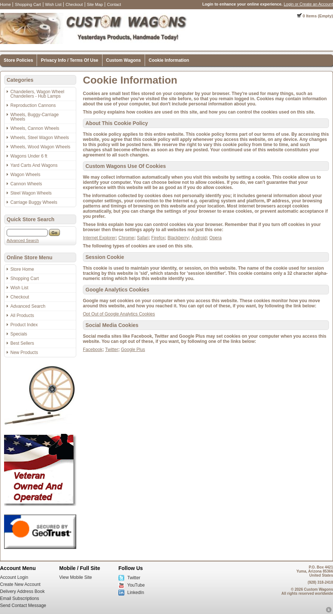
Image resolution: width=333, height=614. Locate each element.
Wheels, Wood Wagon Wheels (40, 146)
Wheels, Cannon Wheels (34, 128)
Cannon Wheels (26, 183)
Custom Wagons (123, 60)
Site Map (95, 4)
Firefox (158, 237)
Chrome (126, 237)
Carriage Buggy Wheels (33, 202)
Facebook (92, 349)
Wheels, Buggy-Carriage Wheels (34, 117)
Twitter (111, 349)
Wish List (53, 4)
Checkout (74, 4)
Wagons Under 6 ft (28, 156)
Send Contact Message (23, 605)
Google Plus (133, 349)
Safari (142, 237)
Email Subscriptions (19, 598)
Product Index (24, 324)
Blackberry (178, 237)
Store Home (22, 269)
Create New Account (20, 584)
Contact (114, 4)
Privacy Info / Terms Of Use (69, 60)
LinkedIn (135, 592)
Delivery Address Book (22, 591)
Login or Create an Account (308, 4)
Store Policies (18, 60)
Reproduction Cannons (33, 105)
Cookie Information (169, 60)
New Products (24, 352)
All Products (22, 315)
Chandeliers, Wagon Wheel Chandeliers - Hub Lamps (37, 94)
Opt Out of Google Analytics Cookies (119, 314)
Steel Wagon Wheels (31, 193)
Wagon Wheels (25, 174)
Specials (18, 334)
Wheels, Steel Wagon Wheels (39, 137)
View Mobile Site (75, 577)
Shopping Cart (28, 4)
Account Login (14, 577)
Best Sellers (22, 343)
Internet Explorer (99, 237)
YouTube (136, 585)
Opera (215, 237)
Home (5, 4)
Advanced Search (23, 240)
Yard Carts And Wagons (33, 165)
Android (198, 237)
